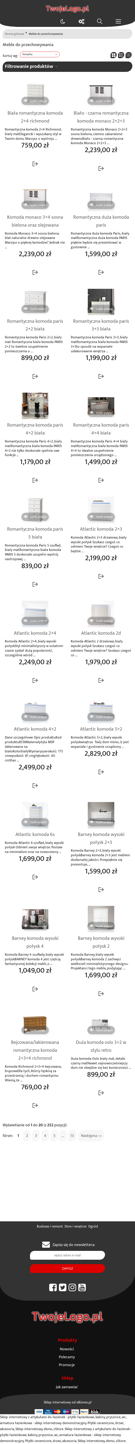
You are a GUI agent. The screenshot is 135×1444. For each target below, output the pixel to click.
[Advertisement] (67, 1188)
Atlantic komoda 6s (35, 835)
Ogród (93, 1226)
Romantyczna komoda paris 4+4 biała (101, 429)
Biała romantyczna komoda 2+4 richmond (35, 117)
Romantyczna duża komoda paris (101, 221)
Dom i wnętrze (75, 1226)
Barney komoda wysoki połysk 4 (35, 942)
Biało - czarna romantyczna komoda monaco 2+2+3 (101, 117)
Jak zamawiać (67, 1387)
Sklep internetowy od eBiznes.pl (68, 1402)
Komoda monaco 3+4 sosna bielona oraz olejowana (35, 221)
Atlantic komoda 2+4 (35, 633)
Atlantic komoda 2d (101, 633)
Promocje (67, 1365)
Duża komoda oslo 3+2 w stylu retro (101, 1046)
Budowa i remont (50, 1226)
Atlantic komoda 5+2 (101, 729)
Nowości (67, 1349)
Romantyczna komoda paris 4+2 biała (35, 429)
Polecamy (67, 1357)
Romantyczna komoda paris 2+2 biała (35, 325)
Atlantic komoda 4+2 (35, 729)
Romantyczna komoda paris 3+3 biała (101, 325)
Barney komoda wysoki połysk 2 (101, 942)
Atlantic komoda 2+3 (101, 529)
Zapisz (67, 1268)
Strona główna (14, 34)
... (63, 1135)
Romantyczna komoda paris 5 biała (35, 533)
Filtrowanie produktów (29, 66)
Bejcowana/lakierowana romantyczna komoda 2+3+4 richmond (35, 1050)
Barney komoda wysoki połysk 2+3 (101, 839)
